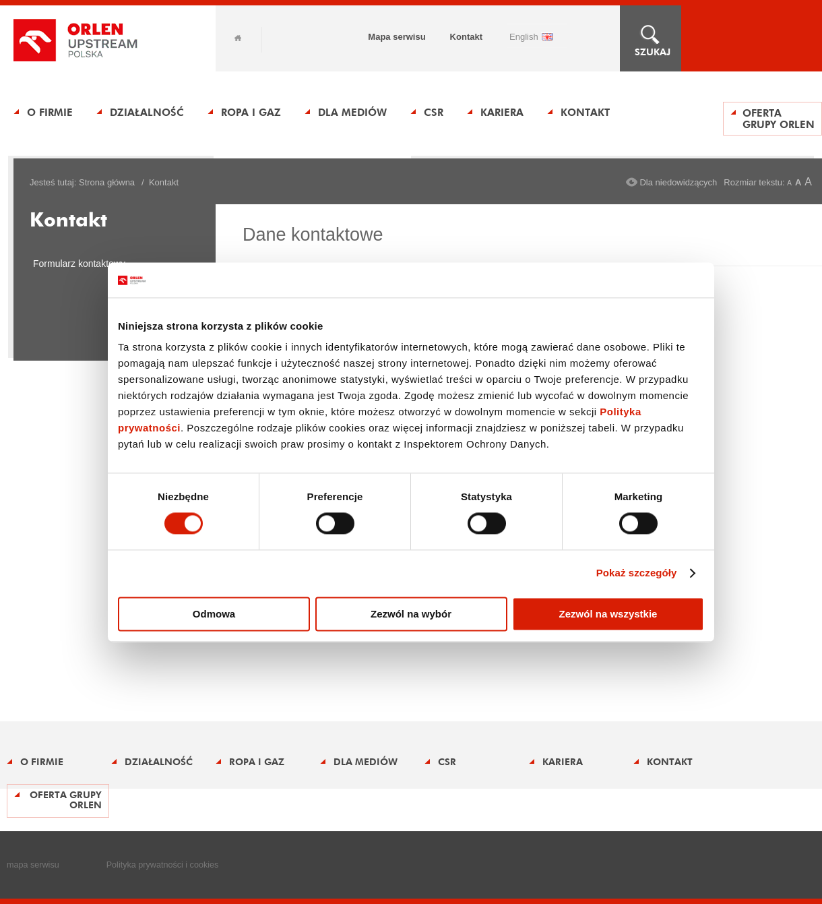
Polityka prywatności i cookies (162, 865)
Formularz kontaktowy (79, 263)
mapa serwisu (33, 865)
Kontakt (466, 37)
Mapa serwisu (396, 37)
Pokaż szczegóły (636, 573)
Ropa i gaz (251, 112)
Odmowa (214, 614)
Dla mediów (352, 112)
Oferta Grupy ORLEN (778, 119)
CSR (433, 112)
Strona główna (107, 182)
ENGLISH (523, 37)
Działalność (147, 112)
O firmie (50, 112)
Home (237, 38)
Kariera (502, 112)
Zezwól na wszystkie (608, 614)
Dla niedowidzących (678, 182)
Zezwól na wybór (411, 614)
